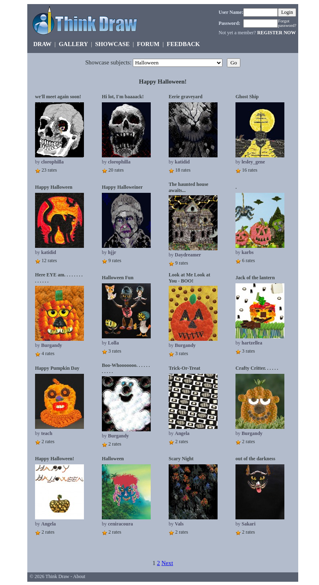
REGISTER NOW (276, 32)
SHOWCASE (112, 44)
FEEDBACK (183, 44)
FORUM (148, 44)
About (79, 576)
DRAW (42, 44)
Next (167, 563)
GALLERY (73, 44)
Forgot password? (287, 23)
